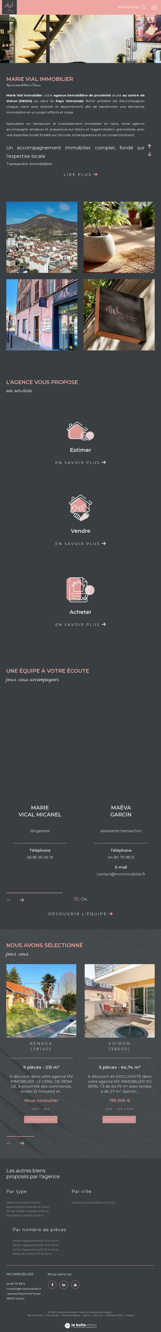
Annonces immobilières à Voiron (93, 1202)
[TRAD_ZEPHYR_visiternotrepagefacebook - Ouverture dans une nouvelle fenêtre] (52, 1284)
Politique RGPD (114, 1315)
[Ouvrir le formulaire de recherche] (132, 7)
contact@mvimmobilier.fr (23, 1288)
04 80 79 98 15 (15, 1283)
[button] (22, 1143)
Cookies (130, 1315)
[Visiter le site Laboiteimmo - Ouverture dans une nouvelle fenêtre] (81, 1323)
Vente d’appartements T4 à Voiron (36, 1249)
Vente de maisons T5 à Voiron (32, 1253)
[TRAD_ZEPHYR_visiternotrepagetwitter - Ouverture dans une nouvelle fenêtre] (63, 1284)
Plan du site (52, 1315)
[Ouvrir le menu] (154, 7)
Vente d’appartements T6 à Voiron (36, 1240)
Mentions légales (71, 1315)
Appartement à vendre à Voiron (27, 1206)
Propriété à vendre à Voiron (25, 1215)
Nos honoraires (35, 1315)
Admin (87, 1315)
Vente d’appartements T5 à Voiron (36, 1245)
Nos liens (99, 1315)
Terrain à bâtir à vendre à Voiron (27, 1211)
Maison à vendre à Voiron (23, 1202)
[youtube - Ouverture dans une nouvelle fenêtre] (75, 1284)
